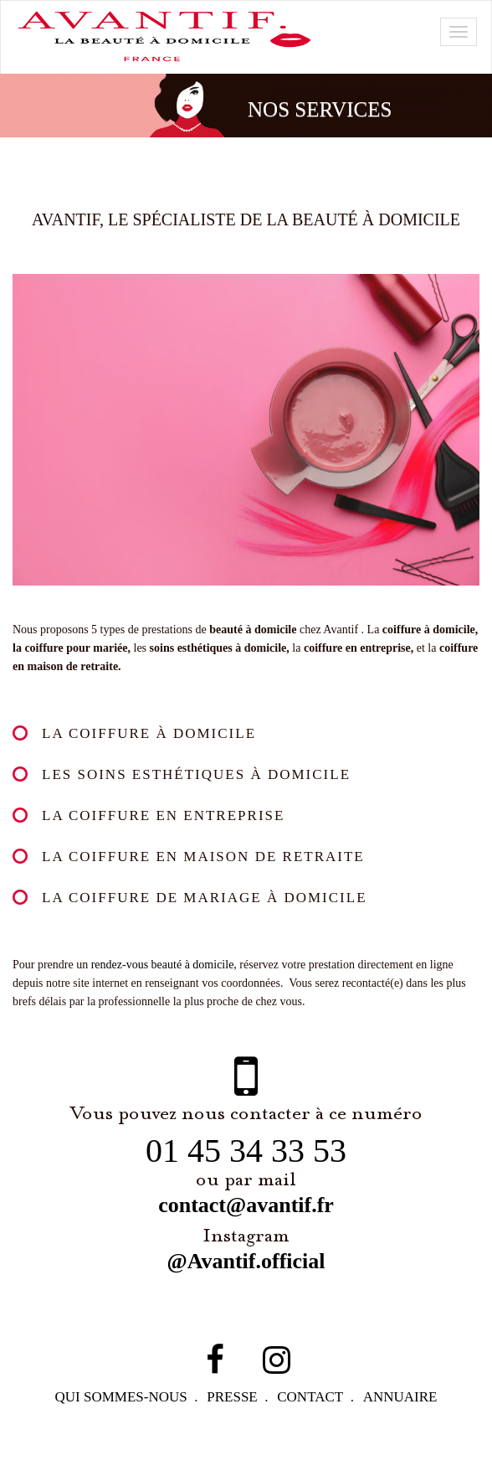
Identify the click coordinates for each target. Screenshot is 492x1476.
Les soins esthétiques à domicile (198, 775)
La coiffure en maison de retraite (201, 859)
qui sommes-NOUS (119, 1419)
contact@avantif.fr (246, 1228)
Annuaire (406, 1419)
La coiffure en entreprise (163, 817)
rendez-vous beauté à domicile (183, 969)
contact (314, 1419)
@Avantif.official (246, 1284)
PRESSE (233, 1419)
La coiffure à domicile (148, 733)
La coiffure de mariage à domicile (204, 901)
